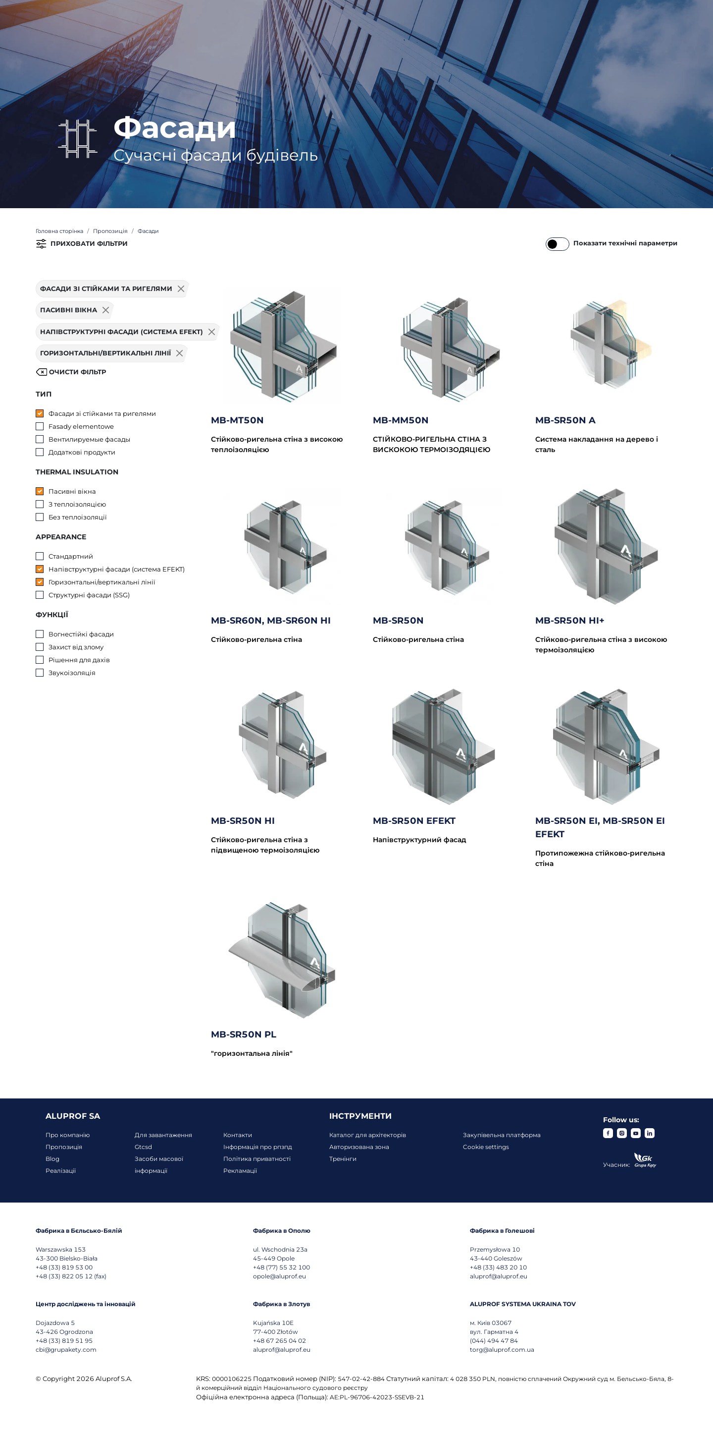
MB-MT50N (237, 420)
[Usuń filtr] (181, 289)
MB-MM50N (401, 420)
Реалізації (61, 1170)
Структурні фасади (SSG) (89, 595)
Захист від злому (76, 647)
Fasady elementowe (81, 426)
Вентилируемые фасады (89, 439)
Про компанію (68, 1135)
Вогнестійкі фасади (81, 634)
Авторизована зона (359, 1146)
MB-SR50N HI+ (570, 620)
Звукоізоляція (72, 673)
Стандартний (71, 556)
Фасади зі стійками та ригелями (102, 413)
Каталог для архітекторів (367, 1135)
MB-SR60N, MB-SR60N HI (271, 620)
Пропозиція (64, 1146)
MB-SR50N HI (243, 820)
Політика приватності (257, 1158)
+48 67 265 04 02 (279, 1340)
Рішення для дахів (79, 660)
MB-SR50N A (565, 420)
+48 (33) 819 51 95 (64, 1340)
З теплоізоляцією (77, 504)
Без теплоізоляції (78, 517)
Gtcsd (143, 1146)
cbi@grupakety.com (66, 1349)
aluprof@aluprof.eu (498, 1276)
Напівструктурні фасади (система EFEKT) (117, 569)
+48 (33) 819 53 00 (64, 1267)
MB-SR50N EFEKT (414, 820)
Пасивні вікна (72, 491)
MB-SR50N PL (243, 1034)
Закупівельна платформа (502, 1135)
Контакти (237, 1135)
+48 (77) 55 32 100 (281, 1267)
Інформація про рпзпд (257, 1146)
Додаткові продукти (82, 452)
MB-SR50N (398, 620)
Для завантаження (163, 1135)
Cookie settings (486, 1146)
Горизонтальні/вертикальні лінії (102, 582)
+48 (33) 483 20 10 (498, 1267)
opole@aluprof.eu (279, 1276)
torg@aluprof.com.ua (502, 1349)
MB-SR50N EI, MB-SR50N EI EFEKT (600, 827)
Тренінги (342, 1158)
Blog (52, 1158)
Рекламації (240, 1170)
